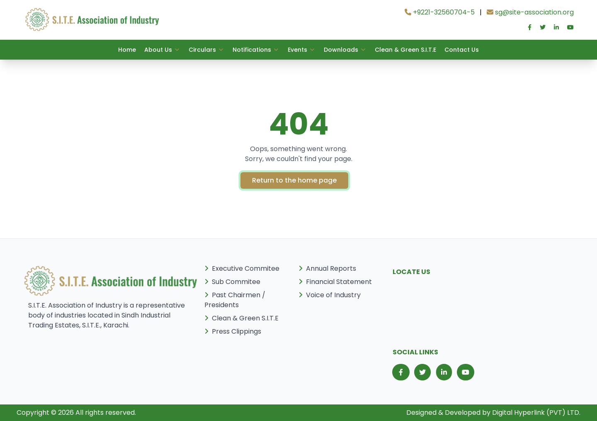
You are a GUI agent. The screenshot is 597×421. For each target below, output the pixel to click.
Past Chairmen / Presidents (234, 300)
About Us (162, 50)
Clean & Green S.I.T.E (405, 50)
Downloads (345, 50)
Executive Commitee (241, 268)
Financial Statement (335, 281)
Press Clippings (232, 331)
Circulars (206, 50)
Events (301, 50)
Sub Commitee (232, 281)
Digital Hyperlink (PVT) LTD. (536, 412)
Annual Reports (327, 268)
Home (127, 50)
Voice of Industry (329, 295)
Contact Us (461, 50)
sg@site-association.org (530, 12)
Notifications (256, 50)
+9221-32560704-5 (440, 12)
